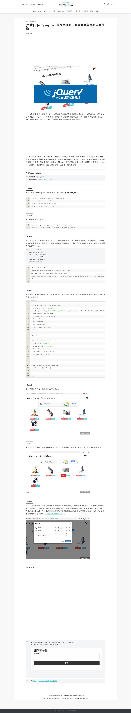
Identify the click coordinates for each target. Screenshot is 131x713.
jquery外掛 (41, 681)
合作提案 (40, 5)
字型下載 (77, 11)
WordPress (60, 11)
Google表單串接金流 (54, 514)
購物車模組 (53, 681)
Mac (39, 11)
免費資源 (85, 11)
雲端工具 (69, 11)
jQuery (34, 681)
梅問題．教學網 (65, 5)
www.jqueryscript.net (44, 179)
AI (49, 11)
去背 (53, 11)
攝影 (44, 11)
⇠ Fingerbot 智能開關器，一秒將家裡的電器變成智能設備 (65, 696)
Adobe (34, 11)
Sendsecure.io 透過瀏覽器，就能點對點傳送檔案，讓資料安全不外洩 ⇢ (65, 699)
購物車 (47, 681)
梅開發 (98, 11)
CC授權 (40, 644)
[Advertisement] (65, 48)
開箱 (91, 11)
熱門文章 (24, 5)
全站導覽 (32, 5)
